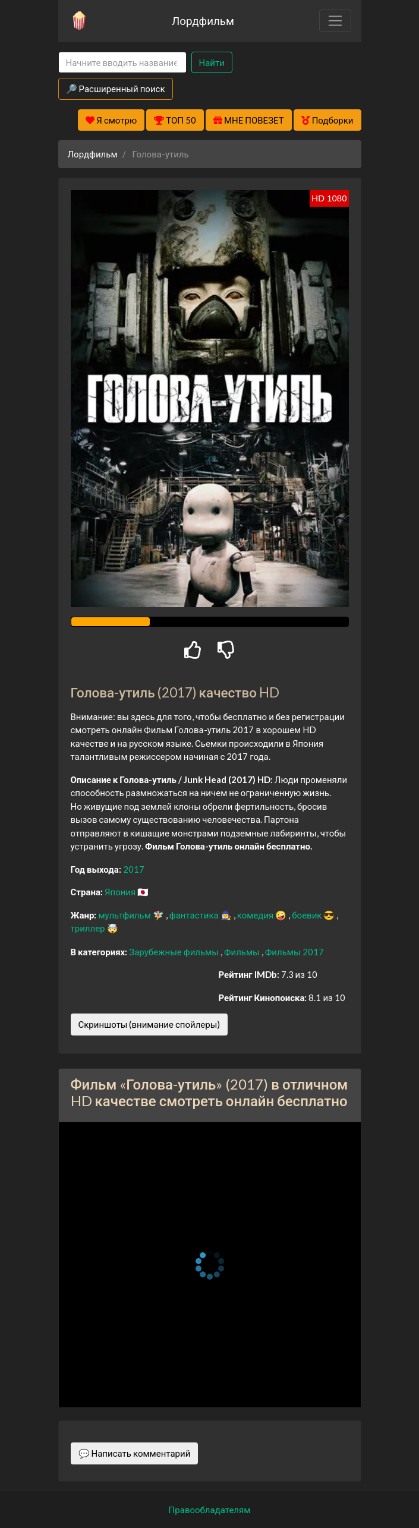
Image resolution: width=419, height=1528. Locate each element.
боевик (307, 915)
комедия (256, 915)
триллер (89, 928)
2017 (133, 869)
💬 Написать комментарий (134, 1453)
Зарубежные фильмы (174, 951)
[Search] (122, 63)
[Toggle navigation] (335, 21)
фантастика (194, 915)
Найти (212, 62)
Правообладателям (210, 1509)
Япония (121, 891)
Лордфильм (203, 20)
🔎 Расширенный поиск (115, 88)
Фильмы (243, 951)
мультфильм (125, 915)
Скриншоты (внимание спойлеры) (149, 1024)
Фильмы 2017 (294, 951)
